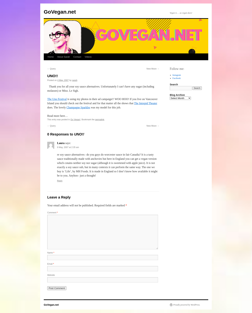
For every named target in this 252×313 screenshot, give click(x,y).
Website (51, 275)
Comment (52, 212)
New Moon (152, 69)
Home (51, 57)
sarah (74, 80)
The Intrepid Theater (145, 103)
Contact (77, 57)
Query (51, 69)
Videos (88, 57)
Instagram (177, 75)
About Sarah (63, 57)
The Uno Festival (57, 99)
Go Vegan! (75, 119)
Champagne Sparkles (78, 107)
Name (50, 253)
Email (50, 264)
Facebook (177, 78)
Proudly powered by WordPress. (186, 305)
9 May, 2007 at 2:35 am (68, 147)
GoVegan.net (60, 12)
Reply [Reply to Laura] (59, 181)
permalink (99, 119)
